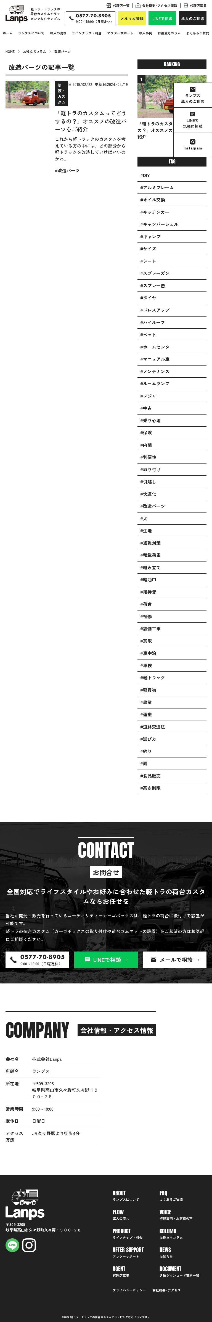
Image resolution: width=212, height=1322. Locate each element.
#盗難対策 (150, 543)
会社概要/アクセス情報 (159, 5)
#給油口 (148, 579)
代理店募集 (198, 5)
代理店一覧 (121, 5)
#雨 (143, 763)
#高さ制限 (150, 788)
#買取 (146, 641)
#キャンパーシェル (159, 224)
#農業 (146, 702)
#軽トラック (152, 677)
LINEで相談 (162, 18)
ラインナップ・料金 (87, 33)
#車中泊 (148, 653)
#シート (148, 261)
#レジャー (150, 396)
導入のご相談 (192, 18)
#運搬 (146, 714)
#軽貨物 (148, 690)
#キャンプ (150, 236)
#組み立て (150, 567)
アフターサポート (120, 33)
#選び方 (148, 739)
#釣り (146, 751)
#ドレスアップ (154, 310)
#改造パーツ (152, 506)
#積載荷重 (150, 555)
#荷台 (146, 604)
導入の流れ (58, 33)
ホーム (8, 33)
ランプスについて (31, 33)
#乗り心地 (150, 420)
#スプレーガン (154, 273)
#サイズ (148, 249)
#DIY (145, 175)
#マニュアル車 (154, 359)
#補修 (146, 616)
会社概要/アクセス (166, 1290)
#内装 (146, 445)
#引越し (148, 481)
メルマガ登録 (132, 18)
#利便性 (148, 457)
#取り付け (150, 469)
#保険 (146, 432)
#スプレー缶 (152, 285)
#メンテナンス (154, 371)
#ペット (148, 334)
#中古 (146, 408)
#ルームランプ (154, 383)
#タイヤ (148, 298)
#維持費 (148, 592)
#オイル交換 (152, 200)
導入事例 (145, 33)
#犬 (143, 518)
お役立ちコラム (169, 33)
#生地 (146, 530)
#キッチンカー (154, 212)
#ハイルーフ (152, 322)
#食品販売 (150, 776)
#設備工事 (150, 628)
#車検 (146, 665)
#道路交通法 (152, 727)
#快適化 (148, 494)
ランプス (141, 1317)
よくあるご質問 (197, 33)
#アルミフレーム (157, 187)
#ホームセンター (157, 347)
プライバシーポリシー (129, 1290)
